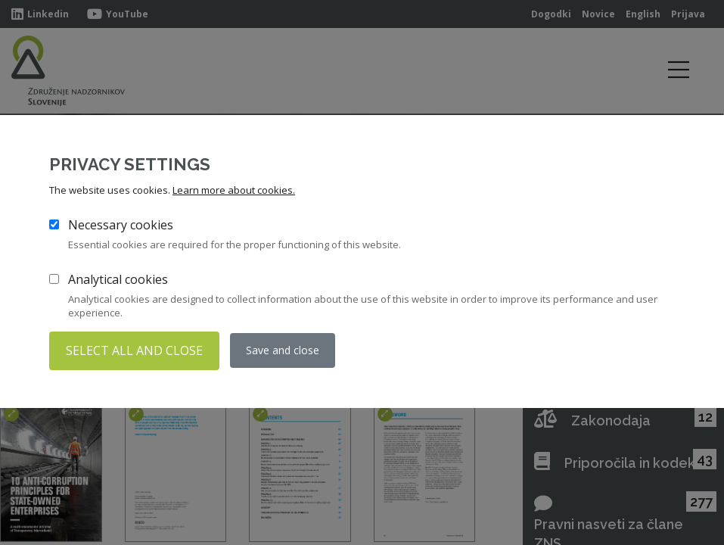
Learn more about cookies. (233, 191)
